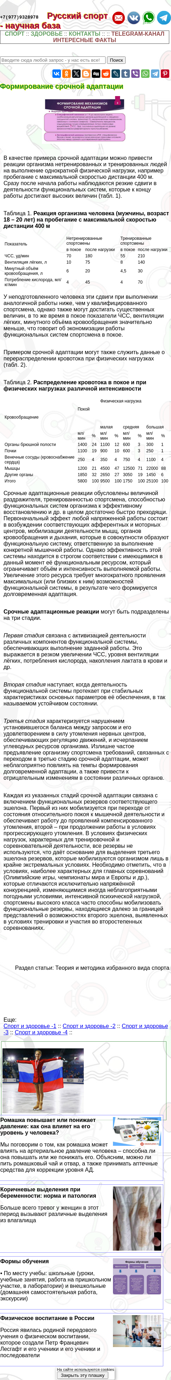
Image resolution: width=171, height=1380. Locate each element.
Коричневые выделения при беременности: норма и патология (80, 1205)
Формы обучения (80, 1280)
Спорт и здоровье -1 (30, 1026)
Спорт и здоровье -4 (41, 1032)
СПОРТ (15, 34)
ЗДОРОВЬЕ (47, 34)
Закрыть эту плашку (82, 1375)
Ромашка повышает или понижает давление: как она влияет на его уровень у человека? (80, 1145)
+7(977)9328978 (19, 17)
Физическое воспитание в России (80, 1337)
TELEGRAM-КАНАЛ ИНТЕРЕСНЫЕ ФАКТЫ (108, 37)
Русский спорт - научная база (54, 20)
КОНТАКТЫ (85, 34)
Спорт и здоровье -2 (89, 1026)
